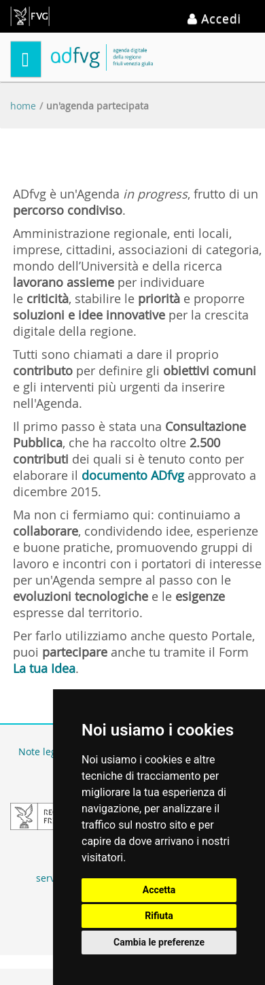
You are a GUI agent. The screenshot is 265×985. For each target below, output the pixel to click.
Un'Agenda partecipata (97, 105)
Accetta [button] (159, 889)
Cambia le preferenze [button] (159, 942)
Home (23, 105)
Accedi (214, 18)
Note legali (42, 751)
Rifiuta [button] (159, 915)
